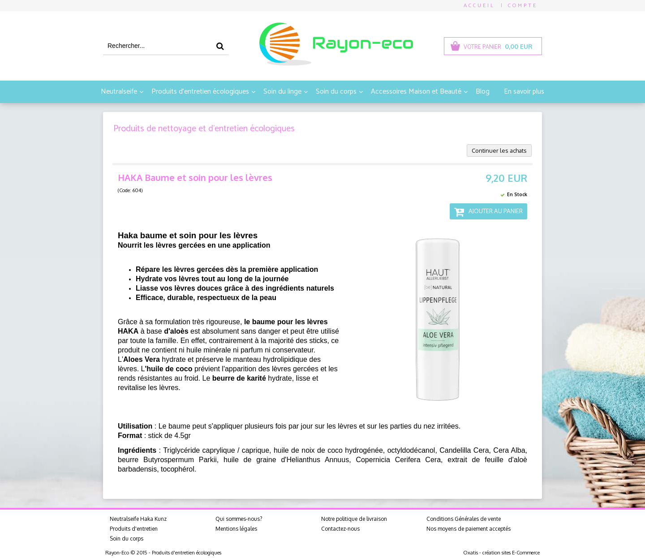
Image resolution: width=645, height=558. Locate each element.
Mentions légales (236, 528)
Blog (483, 92)
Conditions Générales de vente (463, 518)
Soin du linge (282, 92)
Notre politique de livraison (354, 518)
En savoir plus (524, 92)
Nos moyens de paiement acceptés (468, 528)
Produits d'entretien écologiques (200, 92)
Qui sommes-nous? (238, 518)
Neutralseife (119, 92)
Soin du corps (336, 92)
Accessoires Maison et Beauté (416, 92)
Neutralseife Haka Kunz (138, 518)
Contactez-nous (340, 528)
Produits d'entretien (134, 528)
